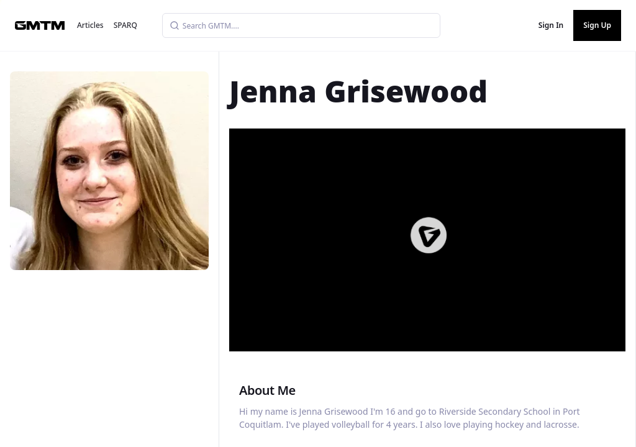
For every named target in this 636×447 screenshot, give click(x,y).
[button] (428, 235)
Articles (90, 25)
